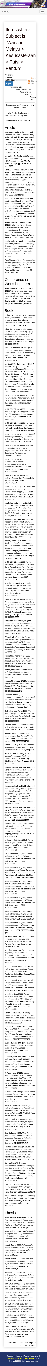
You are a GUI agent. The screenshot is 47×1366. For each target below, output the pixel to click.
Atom (35, 78)
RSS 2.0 (33, 83)
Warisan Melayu (21, 89)
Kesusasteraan (25, 92)
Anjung (5, 11)
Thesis (25, 115)
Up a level (9, 75)
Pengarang (23, 105)
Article (14, 113)
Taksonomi (14, 87)
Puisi (26, 94)
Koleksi (23, 107)
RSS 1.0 (33, 81)
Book (20, 115)
